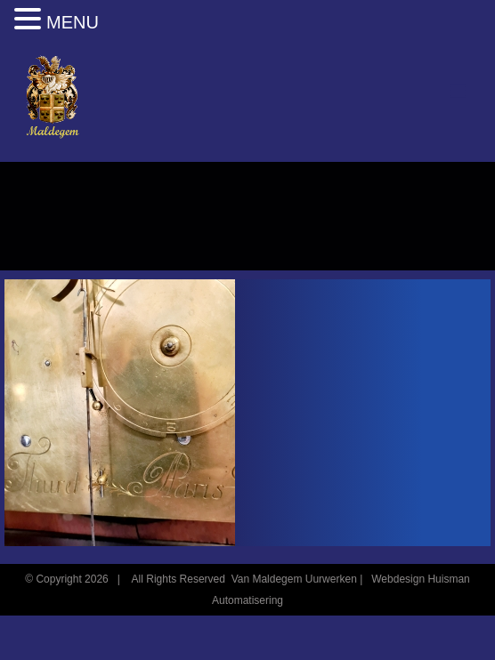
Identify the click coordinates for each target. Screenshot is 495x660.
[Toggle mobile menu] (459, 91)
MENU (72, 22)
